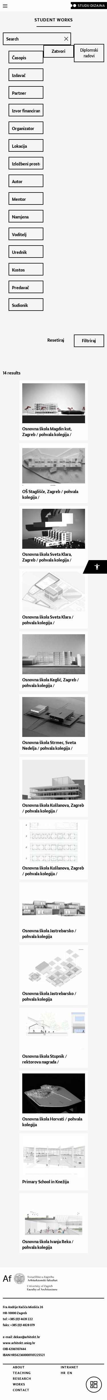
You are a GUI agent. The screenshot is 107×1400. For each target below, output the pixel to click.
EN (69, 1373)
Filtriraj (89, 340)
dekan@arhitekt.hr (26, 1337)
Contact (21, 1390)
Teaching (22, 1373)
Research (22, 1379)
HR (63, 1373)
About (19, 1367)
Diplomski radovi (89, 52)
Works (19, 1384)
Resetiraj (55, 340)
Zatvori (58, 51)
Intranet (69, 1367)
